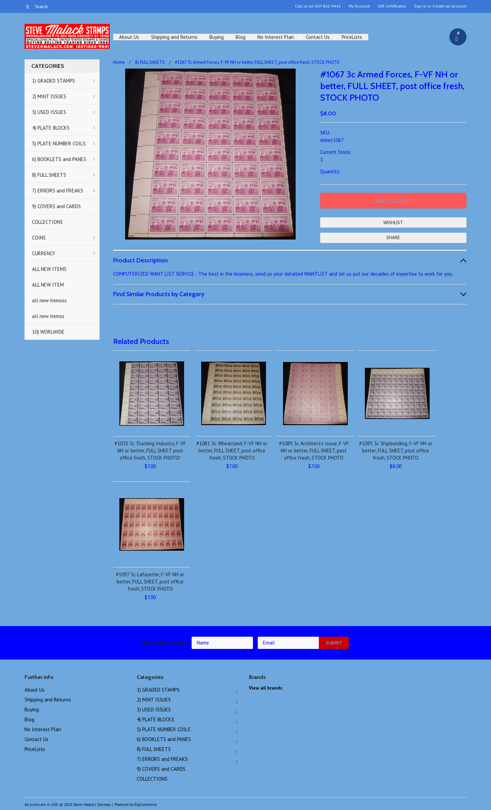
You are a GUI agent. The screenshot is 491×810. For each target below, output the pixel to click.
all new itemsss (49, 300)
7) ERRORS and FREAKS (57, 190)
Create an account (449, 6)
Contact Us (318, 37)
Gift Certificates (392, 6)
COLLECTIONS (47, 222)
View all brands (265, 688)
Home (119, 62)
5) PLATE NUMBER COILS (59, 143)
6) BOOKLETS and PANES (59, 159)
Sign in (420, 6)
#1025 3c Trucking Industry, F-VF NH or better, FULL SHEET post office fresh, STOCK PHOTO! (150, 450)
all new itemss (48, 316)
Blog (241, 37)
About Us (129, 37)
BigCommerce (145, 804)
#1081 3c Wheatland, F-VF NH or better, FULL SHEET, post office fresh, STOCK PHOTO (231, 450)
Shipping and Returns (174, 37)
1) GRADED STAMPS (53, 80)
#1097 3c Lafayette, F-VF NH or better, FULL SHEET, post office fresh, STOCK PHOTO (150, 581)
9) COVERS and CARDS (56, 206)
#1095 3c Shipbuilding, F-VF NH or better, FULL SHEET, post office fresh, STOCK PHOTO (395, 450)
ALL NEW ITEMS (49, 269)
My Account (359, 6)
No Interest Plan (275, 37)
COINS (39, 237)
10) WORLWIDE (48, 332)
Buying (216, 37)
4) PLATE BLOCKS (51, 128)
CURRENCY (43, 253)
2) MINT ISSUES (49, 96)
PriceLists (352, 37)
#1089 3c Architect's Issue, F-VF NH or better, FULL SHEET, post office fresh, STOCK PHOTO (314, 450)
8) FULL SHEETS (49, 175)
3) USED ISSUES (49, 112)
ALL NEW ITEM (48, 284)
